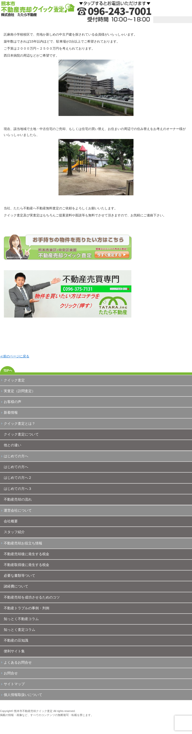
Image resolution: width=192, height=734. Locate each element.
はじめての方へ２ (18, 478)
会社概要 (11, 521)
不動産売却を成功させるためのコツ (32, 597)
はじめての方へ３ (18, 489)
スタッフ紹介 (14, 532)
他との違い (12, 445)
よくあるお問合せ (18, 662)
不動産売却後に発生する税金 (26, 554)
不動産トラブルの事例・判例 (26, 608)
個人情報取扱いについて (23, 695)
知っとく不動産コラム (21, 619)
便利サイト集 (14, 651)
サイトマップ (14, 684)
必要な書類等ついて (19, 575)
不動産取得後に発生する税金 (26, 565)
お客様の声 (12, 402)
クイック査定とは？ (19, 423)
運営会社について (18, 510)
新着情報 (11, 412)
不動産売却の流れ (18, 499)
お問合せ (11, 673)
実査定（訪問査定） (19, 391)
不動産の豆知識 (16, 640)
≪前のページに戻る (14, 356)
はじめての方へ (16, 456)
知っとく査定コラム (19, 630)
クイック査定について (21, 434)
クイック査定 (14, 380)
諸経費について (16, 586)
